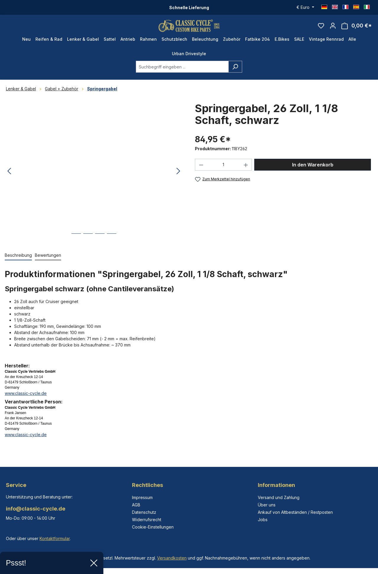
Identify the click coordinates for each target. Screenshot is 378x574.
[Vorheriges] (9, 177)
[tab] (18, 261)
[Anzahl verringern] (201, 170)
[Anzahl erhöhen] (246, 170)
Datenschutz (144, 512)
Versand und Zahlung (278, 497)
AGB (136, 504)
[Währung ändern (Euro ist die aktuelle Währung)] (305, 7)
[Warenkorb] (356, 28)
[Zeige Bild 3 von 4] (100, 243)
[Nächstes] (178, 177)
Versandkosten (172, 557)
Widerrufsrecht (146, 519)
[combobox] (182, 72)
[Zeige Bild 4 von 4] (111, 243)
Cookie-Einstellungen (153, 526)
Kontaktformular (55, 538)
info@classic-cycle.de (35, 509)
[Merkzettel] (321, 28)
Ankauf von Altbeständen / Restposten (295, 512)
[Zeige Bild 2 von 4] (88, 243)
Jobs (263, 519)
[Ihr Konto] (332, 28)
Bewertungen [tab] (48, 260)
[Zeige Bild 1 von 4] (76, 243)
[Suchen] (235, 72)
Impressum (142, 497)
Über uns (267, 504)
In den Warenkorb (312, 170)
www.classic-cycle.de (26, 398)
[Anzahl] (223, 170)
